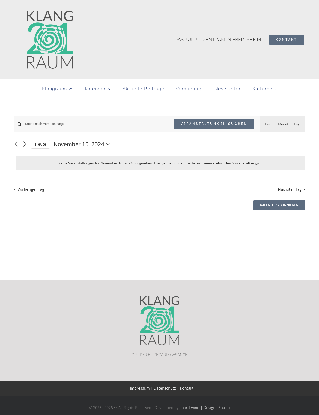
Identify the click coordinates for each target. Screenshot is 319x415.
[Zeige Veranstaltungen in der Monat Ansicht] (283, 124)
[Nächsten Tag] (24, 144)
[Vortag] (16, 144)
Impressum (140, 388)
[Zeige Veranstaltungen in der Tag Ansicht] (296, 124)
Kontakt (186, 388)
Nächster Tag (289, 189)
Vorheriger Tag (31, 189)
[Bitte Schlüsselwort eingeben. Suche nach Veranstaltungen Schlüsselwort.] (96, 124)
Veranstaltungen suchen (214, 124)
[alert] (160, 163)
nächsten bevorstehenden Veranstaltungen (223, 163)
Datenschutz (165, 388)
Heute (40, 144)
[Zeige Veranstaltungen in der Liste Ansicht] (269, 124)
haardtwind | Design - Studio (204, 407)
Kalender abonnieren (279, 205)
